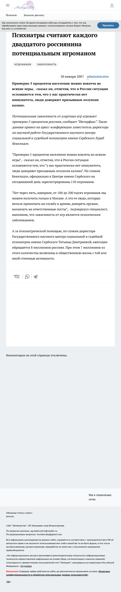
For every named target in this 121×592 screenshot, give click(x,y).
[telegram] (37, 276)
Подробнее (26, 566)
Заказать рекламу (34, 15)
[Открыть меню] (7, 5)
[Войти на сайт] (112, 5)
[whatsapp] (27, 276)
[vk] (17, 276)
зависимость (46, 64)
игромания (22, 64)
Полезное (11, 15)
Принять (108, 25)
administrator (98, 76)
